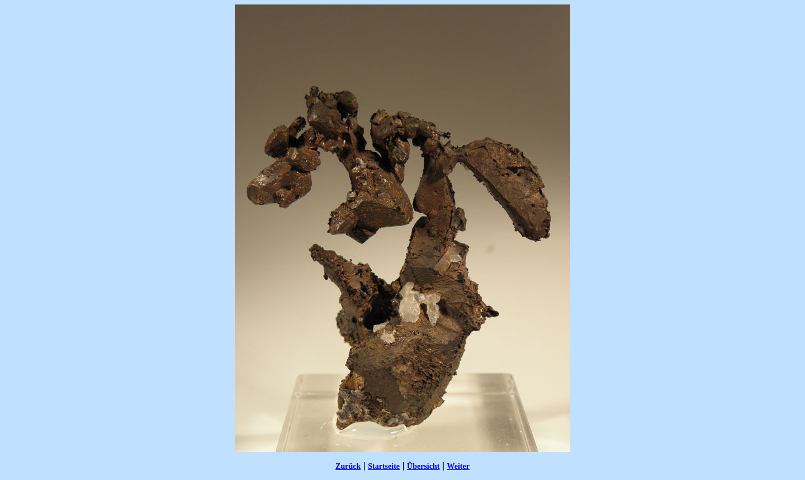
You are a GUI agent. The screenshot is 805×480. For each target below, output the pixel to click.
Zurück (348, 466)
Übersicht (423, 466)
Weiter (458, 466)
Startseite (384, 466)
